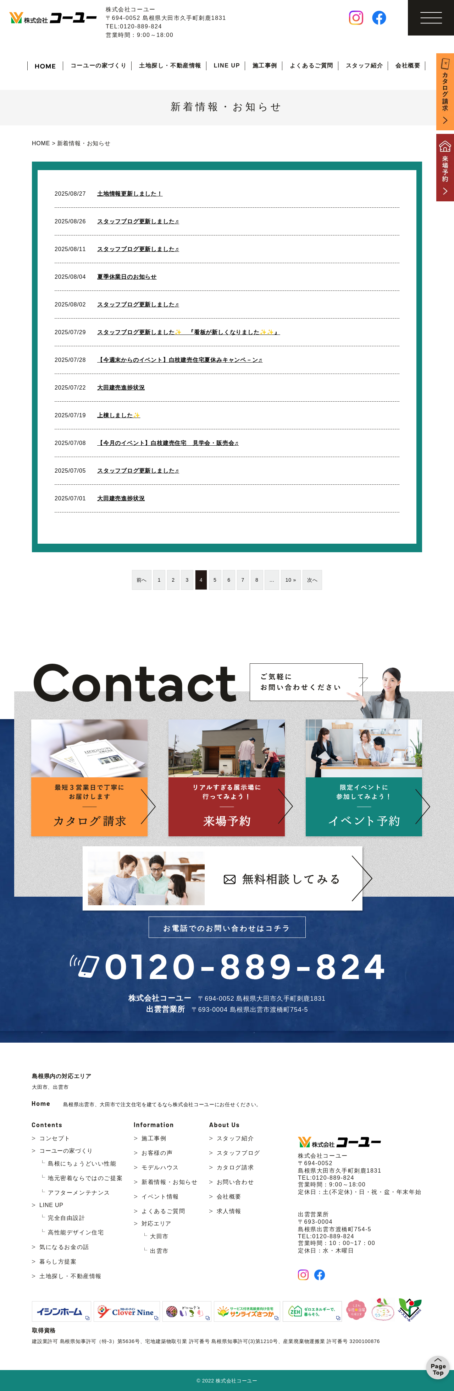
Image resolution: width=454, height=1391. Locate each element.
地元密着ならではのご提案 (85, 1178)
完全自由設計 (66, 1218)
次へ (312, 580)
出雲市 (60, 1087)
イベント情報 (160, 1197)
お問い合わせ (235, 1182)
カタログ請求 (235, 1167)
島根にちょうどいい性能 (82, 1164)
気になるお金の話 (64, 1247)
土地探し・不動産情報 (170, 66)
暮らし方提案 (58, 1262)
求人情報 (229, 1211)
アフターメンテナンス (79, 1193)
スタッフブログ (238, 1153)
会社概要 (407, 66)
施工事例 (265, 66)
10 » (291, 580)
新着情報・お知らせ (170, 1182)
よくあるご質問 (311, 66)
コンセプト (55, 1138)
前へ (142, 580)
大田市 (40, 1087)
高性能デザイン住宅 (76, 1232)
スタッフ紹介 (364, 66)
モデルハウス (160, 1167)
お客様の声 (157, 1153)
